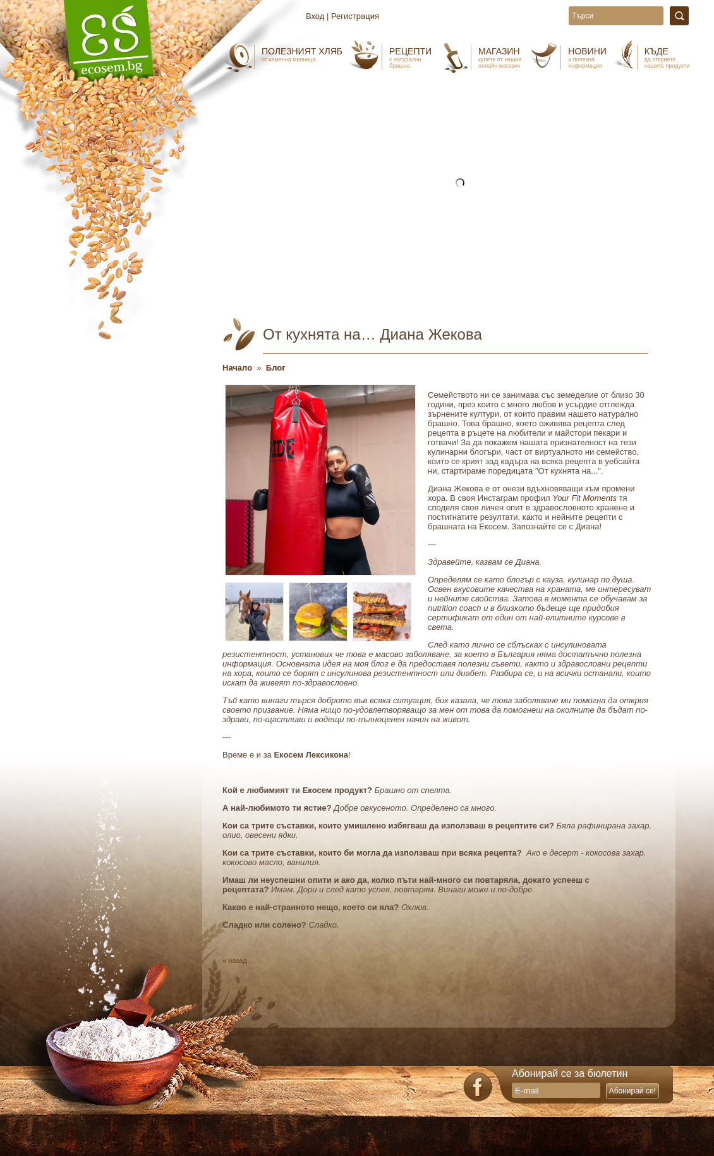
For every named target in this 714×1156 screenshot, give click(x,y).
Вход (315, 16)
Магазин (499, 57)
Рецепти (410, 57)
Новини (587, 57)
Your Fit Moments (584, 498)
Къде (666, 57)
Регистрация (355, 16)
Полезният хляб (302, 54)
